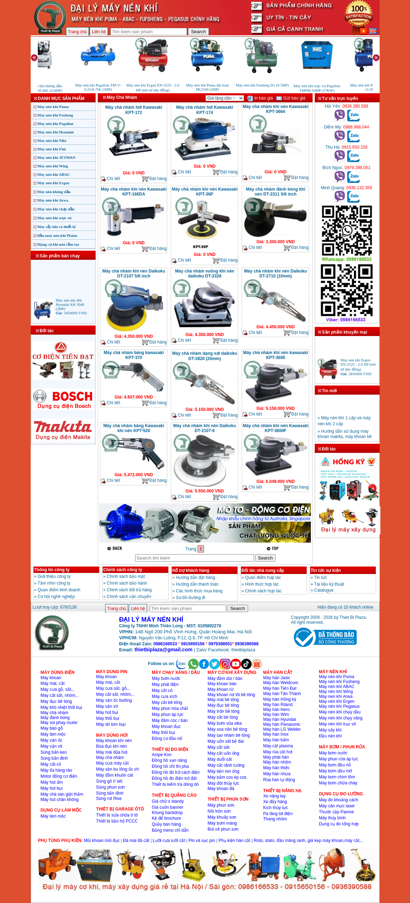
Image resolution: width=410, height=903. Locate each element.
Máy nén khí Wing (52, 166)
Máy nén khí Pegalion (55, 123)
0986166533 (165, 643)
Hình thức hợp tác (262, 584)
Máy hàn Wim (276, 714)
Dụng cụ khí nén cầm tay (58, 244)
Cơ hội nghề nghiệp (56, 596)
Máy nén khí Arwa (52, 200)
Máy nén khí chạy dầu (56, 209)
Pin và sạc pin (201, 840)
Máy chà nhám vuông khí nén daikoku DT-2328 (204, 274)
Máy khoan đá (220, 788)
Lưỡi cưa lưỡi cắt (169, 840)
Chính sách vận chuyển (129, 596)
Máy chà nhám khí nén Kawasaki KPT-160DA (134, 192)
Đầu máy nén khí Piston (57, 235)
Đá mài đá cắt (136, 840)
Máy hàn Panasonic (281, 724)
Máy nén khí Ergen (53, 183)
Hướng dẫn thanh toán (197, 584)
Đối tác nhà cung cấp (263, 570)
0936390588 (247, 643)
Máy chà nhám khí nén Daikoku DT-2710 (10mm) (275, 274)
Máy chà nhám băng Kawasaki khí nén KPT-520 (133, 428)
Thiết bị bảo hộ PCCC (117, 821)
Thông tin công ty (52, 569)
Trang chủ (77, 31)
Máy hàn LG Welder (282, 729)
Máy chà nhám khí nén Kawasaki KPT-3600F (275, 428)
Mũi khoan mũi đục (102, 840)
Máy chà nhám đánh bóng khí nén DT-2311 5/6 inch (275, 192)
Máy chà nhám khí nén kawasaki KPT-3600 (275, 355)
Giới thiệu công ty (54, 576)
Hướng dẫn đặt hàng (195, 577)
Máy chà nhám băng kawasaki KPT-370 (134, 355)
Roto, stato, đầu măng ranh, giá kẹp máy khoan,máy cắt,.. (308, 840)
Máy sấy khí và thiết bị (56, 227)
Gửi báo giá (290, 98)
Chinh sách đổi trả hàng (129, 589)
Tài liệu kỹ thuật (329, 584)
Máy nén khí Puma (53, 106)
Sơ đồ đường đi (190, 597)
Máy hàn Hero (276, 709)
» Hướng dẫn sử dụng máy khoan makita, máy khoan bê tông (345, 439)
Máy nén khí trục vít (54, 218)
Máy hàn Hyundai (279, 719)
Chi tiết (110, 178)
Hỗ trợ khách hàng (191, 570)
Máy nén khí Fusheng (55, 115)
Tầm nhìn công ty (53, 583)
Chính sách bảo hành (127, 583)
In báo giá (260, 98)
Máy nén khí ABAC (53, 174)
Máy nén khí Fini (51, 149)
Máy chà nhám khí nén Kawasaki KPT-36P (204, 192)
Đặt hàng (154, 178)
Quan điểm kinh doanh (59, 589)
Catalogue (324, 590)
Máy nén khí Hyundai (55, 132)
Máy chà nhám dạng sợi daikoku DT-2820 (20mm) (204, 356)
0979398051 (220, 643)
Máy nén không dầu (54, 192)
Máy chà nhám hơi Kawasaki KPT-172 (133, 110)
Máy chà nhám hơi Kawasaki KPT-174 (204, 110)
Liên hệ (99, 31)
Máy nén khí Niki (51, 140)
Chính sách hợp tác (263, 590)
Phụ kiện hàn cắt (234, 840)
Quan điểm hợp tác (263, 577)
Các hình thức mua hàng (199, 590)
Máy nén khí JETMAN (56, 157)
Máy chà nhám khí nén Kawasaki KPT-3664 (275, 109)
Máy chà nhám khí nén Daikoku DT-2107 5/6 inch (133, 274)
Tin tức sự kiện (326, 570)
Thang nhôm (275, 819)
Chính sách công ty (123, 569)
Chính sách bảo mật (126, 576)
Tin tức (320, 577)
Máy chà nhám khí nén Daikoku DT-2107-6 (204, 428)
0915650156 (193, 643)
